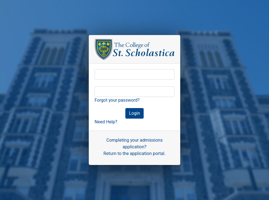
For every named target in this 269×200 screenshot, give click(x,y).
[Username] (134, 74)
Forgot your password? (117, 100)
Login (133, 113)
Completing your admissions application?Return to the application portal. (134, 147)
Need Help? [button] (106, 121)
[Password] (134, 91)
